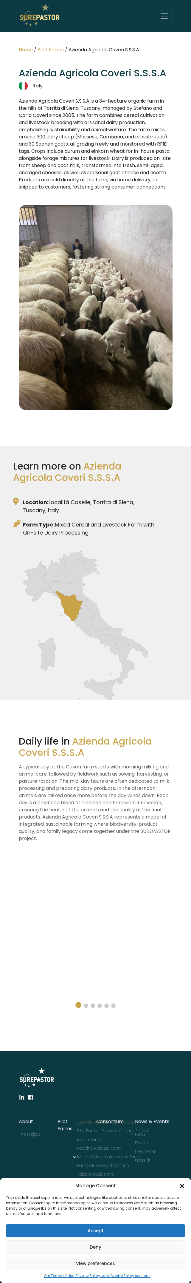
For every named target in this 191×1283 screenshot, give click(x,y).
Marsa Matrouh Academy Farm (95, 1157)
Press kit (142, 1160)
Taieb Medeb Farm (95, 1174)
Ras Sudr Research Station (95, 1165)
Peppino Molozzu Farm (95, 1148)
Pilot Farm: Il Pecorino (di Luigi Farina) (95, 1131)
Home (26, 49)
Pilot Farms (51, 49)
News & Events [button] (152, 1121)
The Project (29, 1134)
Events (141, 1143)
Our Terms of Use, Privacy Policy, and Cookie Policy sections (97, 1275)
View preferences (95, 1263)
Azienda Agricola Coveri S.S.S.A (95, 1122)
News (140, 1134)
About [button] (26, 1121)
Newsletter (145, 1151)
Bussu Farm (89, 1139)
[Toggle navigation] (164, 16)
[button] (182, 1186)
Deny (95, 1247)
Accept (96, 1231)
